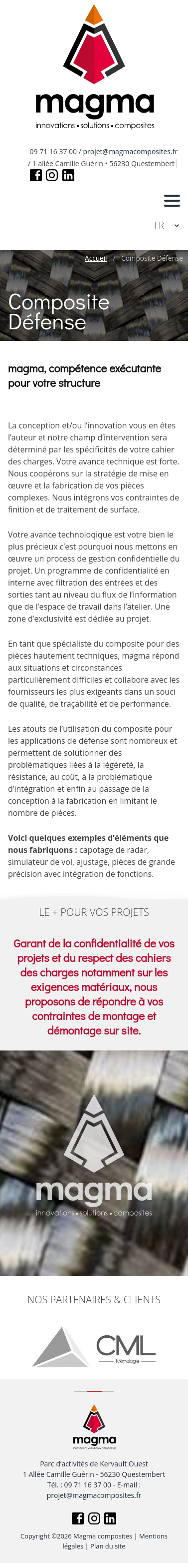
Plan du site (107, 1545)
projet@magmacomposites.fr (130, 151)
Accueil (96, 258)
